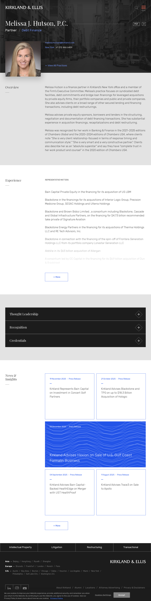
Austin (15, 571)
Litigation (56, 547)
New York (49, 47)
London (40, 566)
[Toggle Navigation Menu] (143, 8)
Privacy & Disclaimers (134, 587)
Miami (85, 571)
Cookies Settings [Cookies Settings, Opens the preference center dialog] (103, 595)
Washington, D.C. (48, 574)
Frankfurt (30, 566)
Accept (121, 595)
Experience (13, 180)
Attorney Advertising (109, 587)
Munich (50, 566)
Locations (90, 587)
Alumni (78, 587)
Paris (58, 566)
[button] (75, 314)
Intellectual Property (20, 547)
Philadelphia (18, 574)
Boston (35, 571)
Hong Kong (26, 561)
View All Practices (57, 65)
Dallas (53, 571)
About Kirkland (63, 587)
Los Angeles (75, 571)
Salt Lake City (32, 574)
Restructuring (94, 547)
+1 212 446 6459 (64, 47)
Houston (63, 571)
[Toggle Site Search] (137, 8)
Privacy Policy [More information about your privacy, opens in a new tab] (56, 599)
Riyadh (37, 561)
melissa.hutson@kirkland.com (59, 42)
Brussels (19, 566)
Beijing (16, 561)
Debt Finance (32, 30)
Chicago (44, 571)
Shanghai (47, 561)
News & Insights (11, 377)
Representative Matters (57, 180)
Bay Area (25, 571)
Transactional (130, 547)
